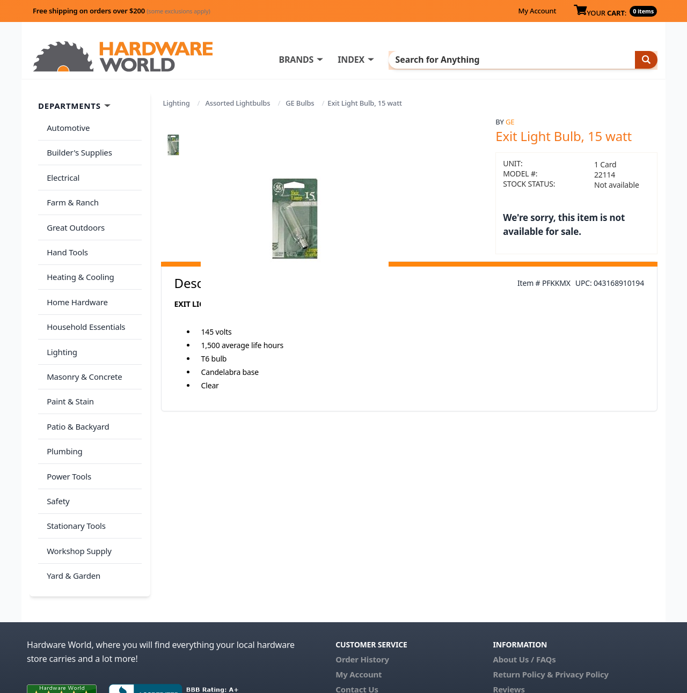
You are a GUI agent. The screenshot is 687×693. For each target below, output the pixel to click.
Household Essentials (84, 295)
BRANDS (339, 59)
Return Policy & (523, 604)
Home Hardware (75, 274)
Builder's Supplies (77, 147)
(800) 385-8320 (362, 634)
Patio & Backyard (76, 380)
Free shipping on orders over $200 (121, 11)
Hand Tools (65, 231)
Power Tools (67, 422)
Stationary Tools (74, 465)
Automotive (66, 126)
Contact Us (356, 619)
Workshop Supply (77, 486)
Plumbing (62, 401)
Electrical (61, 168)
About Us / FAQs (524, 589)
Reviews (508, 619)
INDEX (394, 59)
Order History (362, 589)
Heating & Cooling (78, 253)
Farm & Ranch (71, 189)
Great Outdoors (74, 210)
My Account (537, 11)
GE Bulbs (300, 103)
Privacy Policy (582, 604)
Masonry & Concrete (82, 338)
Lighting (176, 103)
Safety (56, 443)
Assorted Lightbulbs (237, 103)
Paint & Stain (68, 358)
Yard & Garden (71, 507)
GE (510, 122)
